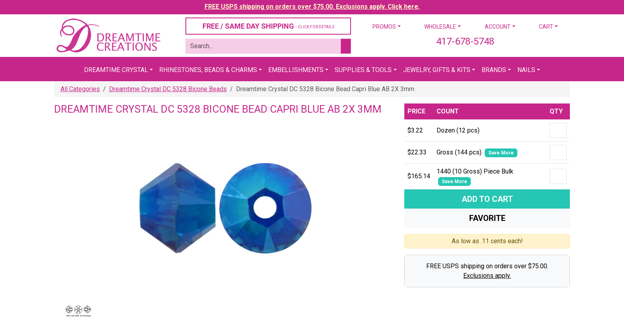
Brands (494, 70)
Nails (526, 70)
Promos (384, 26)
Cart (546, 26)
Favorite (487, 218)
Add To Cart (487, 199)
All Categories (80, 89)
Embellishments (296, 70)
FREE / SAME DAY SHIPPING (268, 26)
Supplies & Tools (363, 70)
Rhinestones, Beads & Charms (208, 70)
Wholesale (440, 26)
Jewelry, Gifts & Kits (436, 70)
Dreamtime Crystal (116, 70)
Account (498, 26)
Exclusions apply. (487, 275)
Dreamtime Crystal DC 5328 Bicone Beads (168, 89)
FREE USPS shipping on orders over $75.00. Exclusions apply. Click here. (312, 6)
